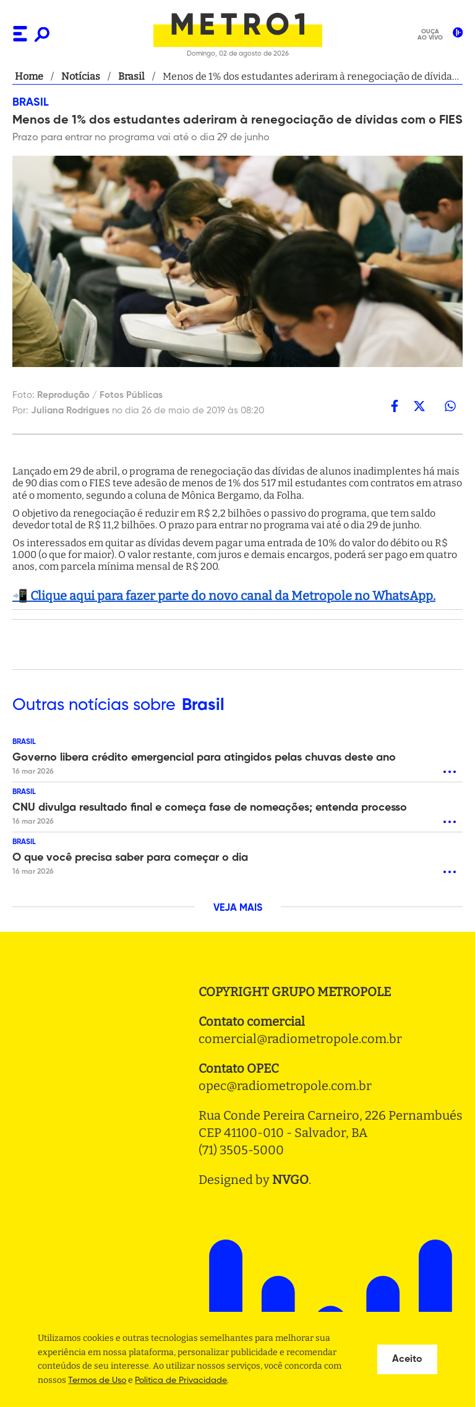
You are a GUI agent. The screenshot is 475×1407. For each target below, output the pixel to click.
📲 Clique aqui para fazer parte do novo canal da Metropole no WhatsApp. (223, 595)
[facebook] (394, 406)
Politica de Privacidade (181, 1380)
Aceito (407, 1359)
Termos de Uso (97, 1380)
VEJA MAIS (237, 908)
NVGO (290, 1179)
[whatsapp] (450, 406)
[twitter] (419, 406)
